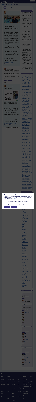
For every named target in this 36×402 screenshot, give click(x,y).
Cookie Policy (14, 198)
